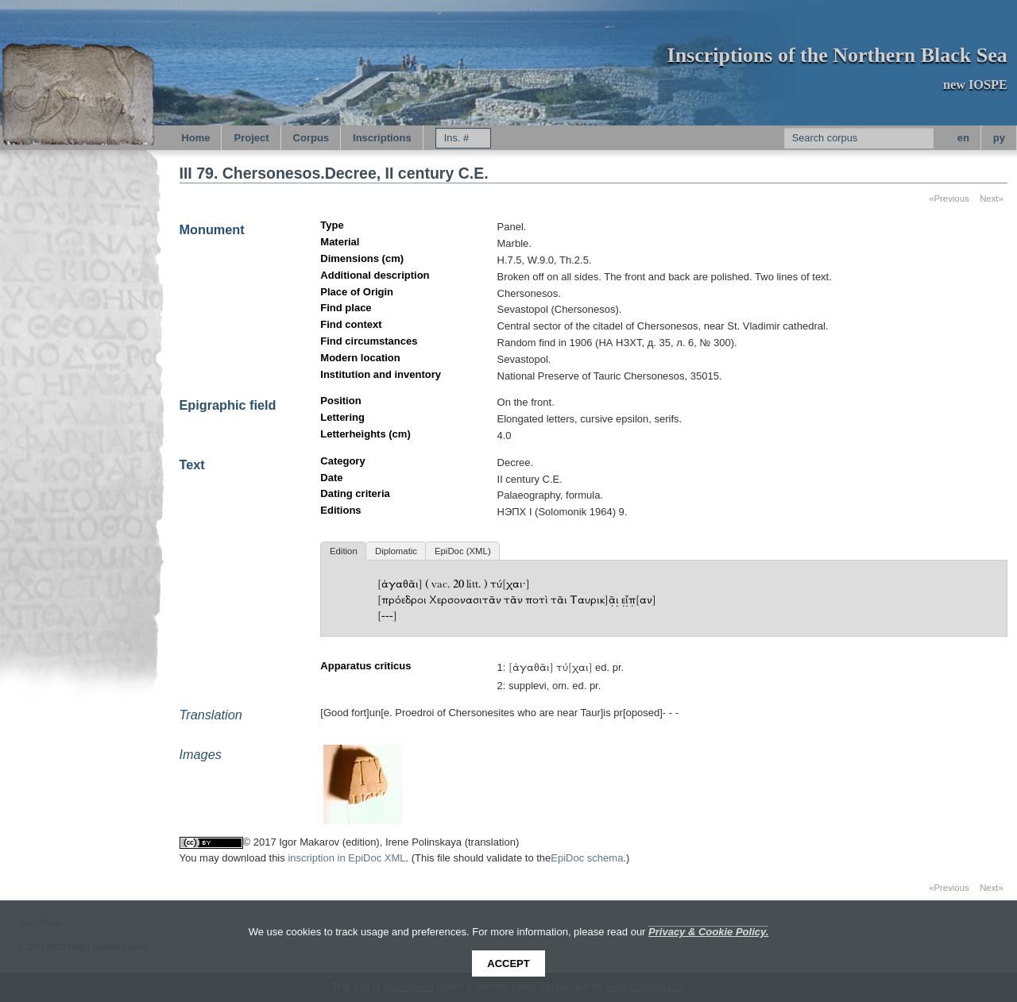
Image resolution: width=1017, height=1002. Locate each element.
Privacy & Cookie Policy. (708, 932)
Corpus (311, 138)
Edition (344, 551)
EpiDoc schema (587, 858)
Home (195, 138)
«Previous (949, 198)
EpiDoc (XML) (463, 551)
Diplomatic (396, 551)
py (999, 138)
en (963, 138)
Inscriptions (382, 138)
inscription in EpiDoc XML (346, 858)
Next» (991, 198)
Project (251, 138)
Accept (508, 963)
